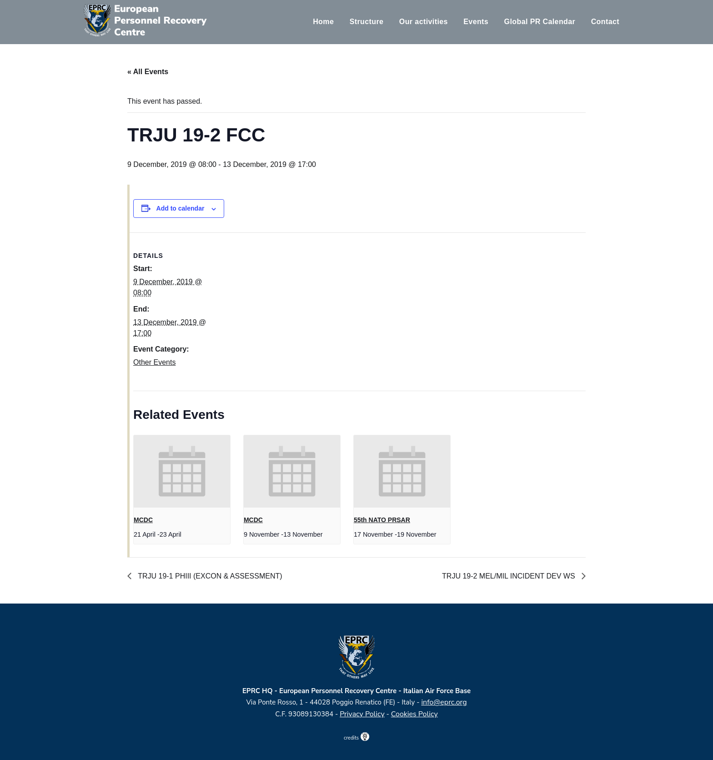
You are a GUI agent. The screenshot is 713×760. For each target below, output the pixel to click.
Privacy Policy (362, 714)
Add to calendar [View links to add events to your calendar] (180, 208)
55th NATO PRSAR (382, 519)
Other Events (154, 362)
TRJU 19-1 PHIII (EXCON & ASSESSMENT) (209, 576)
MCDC (143, 519)
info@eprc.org (444, 702)
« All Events (147, 71)
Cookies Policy (414, 714)
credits (356, 738)
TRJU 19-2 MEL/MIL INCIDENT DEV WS (509, 576)
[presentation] (182, 471)
